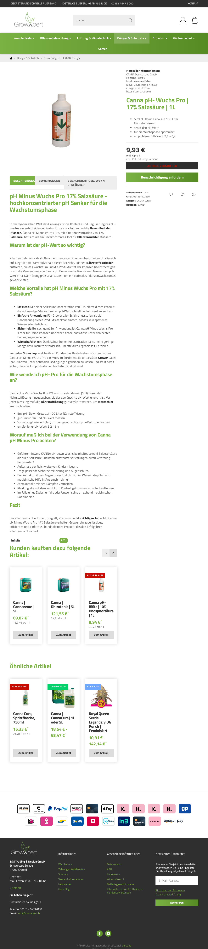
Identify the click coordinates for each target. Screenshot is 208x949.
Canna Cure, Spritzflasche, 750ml (24, 718)
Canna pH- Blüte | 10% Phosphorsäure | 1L (101, 609)
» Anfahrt (15, 888)
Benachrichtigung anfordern (162, 177)
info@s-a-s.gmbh (29, 913)
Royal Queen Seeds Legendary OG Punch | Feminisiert (100, 723)
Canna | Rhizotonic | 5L (62, 605)
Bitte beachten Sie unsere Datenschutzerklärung (170, 892)
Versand (153, 159)
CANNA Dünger (144, 200)
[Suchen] (104, 20)
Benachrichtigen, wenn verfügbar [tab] (86, 182)
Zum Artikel (25, 634)
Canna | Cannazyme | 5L (23, 607)
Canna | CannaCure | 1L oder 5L (63, 718)
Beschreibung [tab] (24, 180)
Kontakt (193, 3)
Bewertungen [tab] (49, 180)
